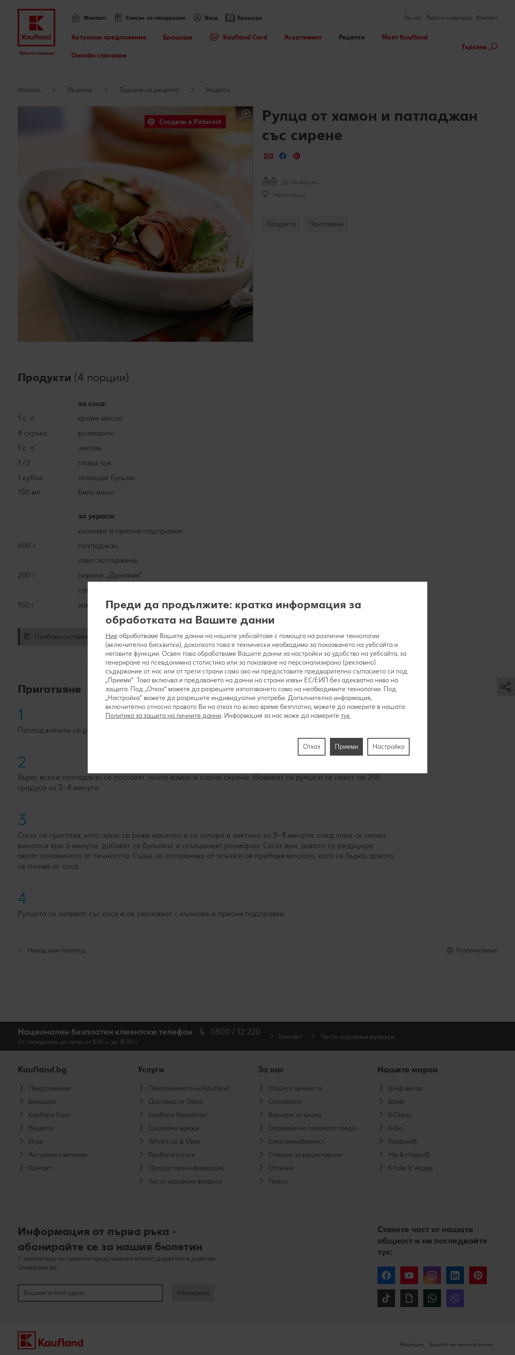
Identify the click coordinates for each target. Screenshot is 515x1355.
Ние (111, 636)
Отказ (311, 746)
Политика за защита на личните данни (163, 715)
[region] (258, 677)
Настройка (388, 746)
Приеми (346, 746)
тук (345, 715)
